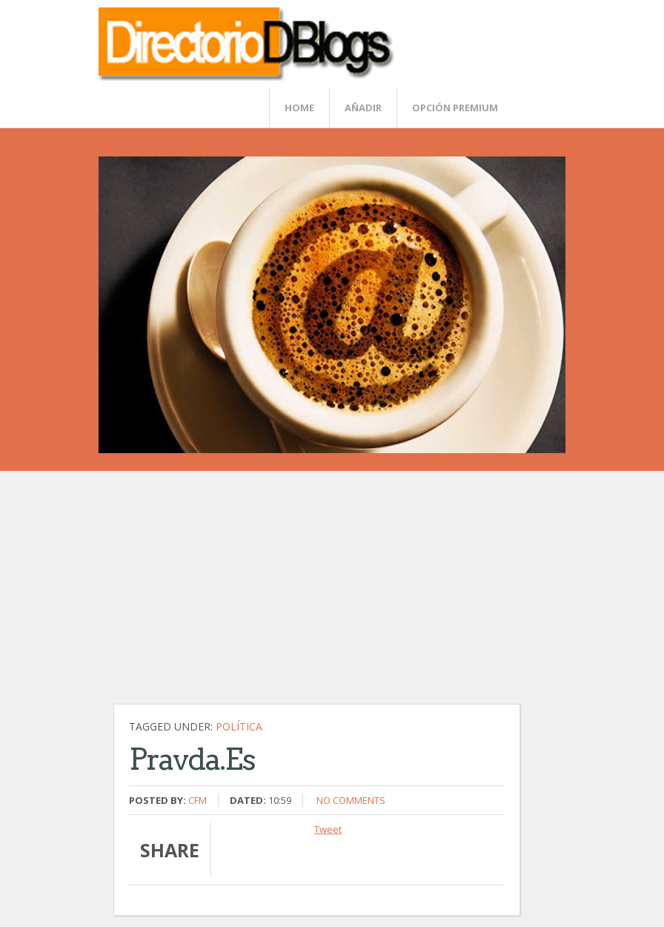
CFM (197, 800)
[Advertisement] (339, 595)
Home (299, 107)
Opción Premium (455, 107)
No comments (350, 800)
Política (239, 726)
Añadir (363, 107)
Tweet (328, 829)
